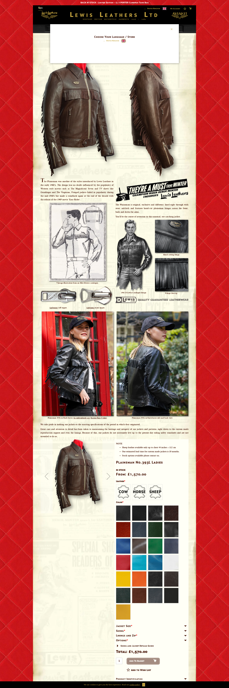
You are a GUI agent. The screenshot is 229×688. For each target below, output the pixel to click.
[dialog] (114, 344)
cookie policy (134, 684)
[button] (110, 41)
